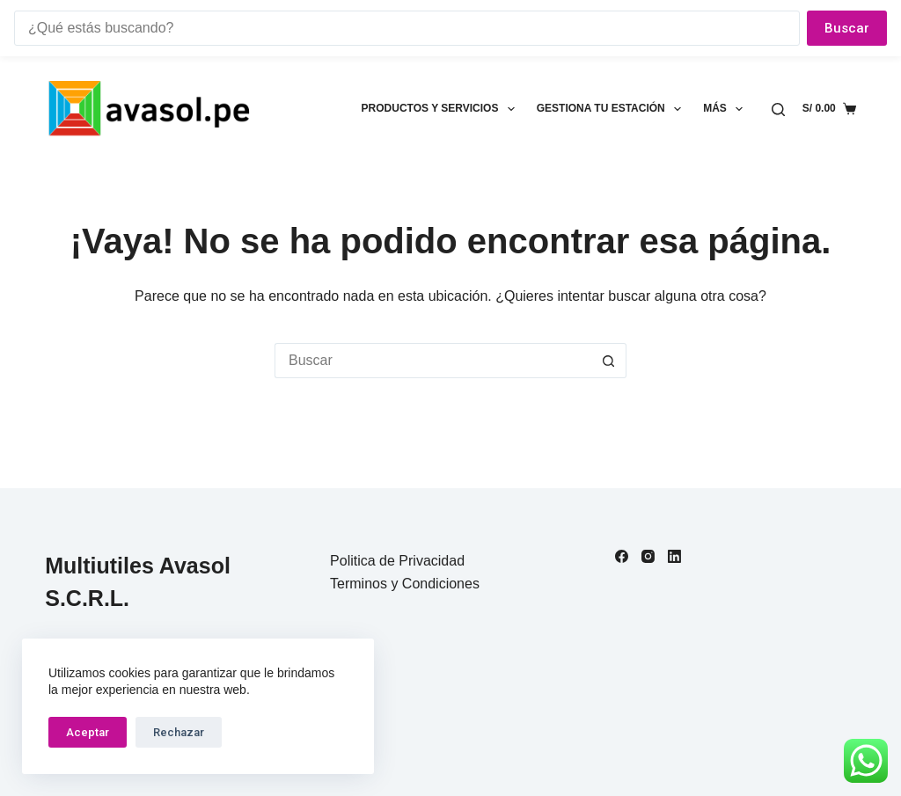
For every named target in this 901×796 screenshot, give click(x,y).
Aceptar (87, 732)
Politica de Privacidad (397, 560)
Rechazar (178, 732)
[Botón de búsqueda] (608, 360)
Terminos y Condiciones (405, 583)
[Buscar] (778, 109)
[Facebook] (621, 556)
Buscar (846, 28)
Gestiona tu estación (612, 109)
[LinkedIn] (674, 556)
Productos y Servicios (442, 109)
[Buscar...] (433, 360)
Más (726, 109)
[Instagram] (648, 556)
